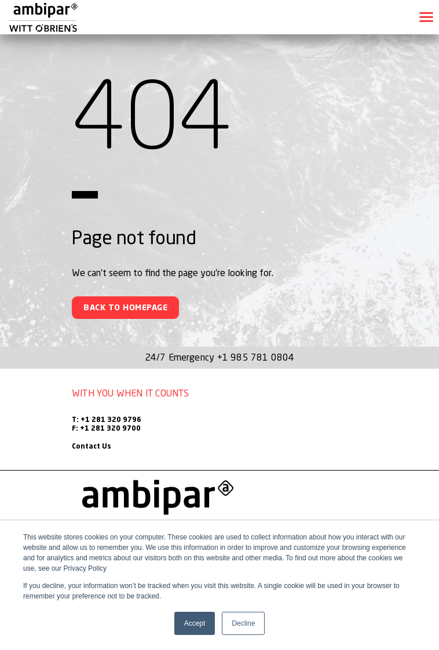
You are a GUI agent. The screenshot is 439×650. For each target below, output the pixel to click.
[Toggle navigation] (426, 17)
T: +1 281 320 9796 (106, 420)
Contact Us (91, 446)
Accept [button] (195, 623)
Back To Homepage (125, 308)
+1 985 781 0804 (256, 357)
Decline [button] (243, 623)
